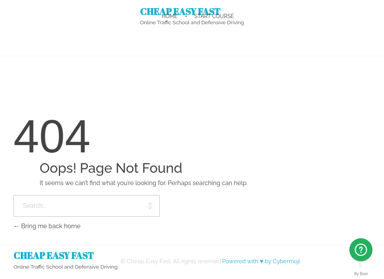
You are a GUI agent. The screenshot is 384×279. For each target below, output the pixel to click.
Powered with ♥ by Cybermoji (261, 261)
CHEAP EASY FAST (53, 255)
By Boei (361, 273)
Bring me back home (46, 226)
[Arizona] (360, 249)
